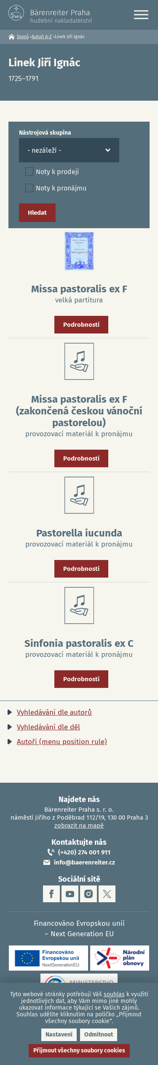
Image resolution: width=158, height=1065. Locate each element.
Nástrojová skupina (45, 132)
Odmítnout (98, 1034)
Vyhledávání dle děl (48, 727)
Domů (23, 36)
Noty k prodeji (57, 172)
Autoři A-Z (42, 36)
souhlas (114, 994)
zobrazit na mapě (79, 825)
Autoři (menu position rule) (62, 741)
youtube (70, 893)
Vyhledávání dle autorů (54, 712)
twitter (107, 893)
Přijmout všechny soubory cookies (79, 1050)
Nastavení (59, 1034)
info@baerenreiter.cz (84, 862)
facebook (51, 893)
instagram (88, 893)
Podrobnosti (81, 324)
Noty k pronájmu (61, 188)
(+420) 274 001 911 (84, 852)
